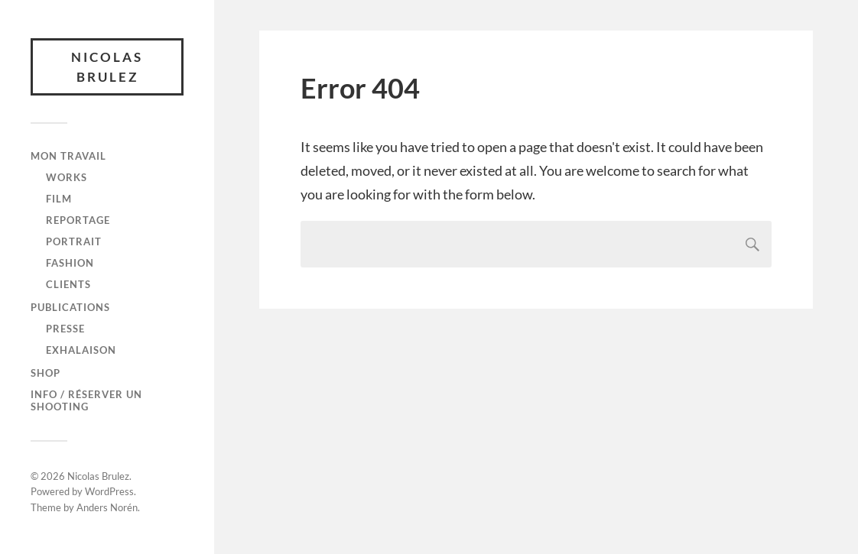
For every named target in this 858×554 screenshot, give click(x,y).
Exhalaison (81, 350)
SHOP (45, 373)
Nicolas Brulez (107, 67)
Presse (65, 328)
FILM (59, 199)
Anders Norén (107, 507)
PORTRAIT (74, 241)
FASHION (70, 263)
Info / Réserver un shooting (86, 400)
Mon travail (68, 156)
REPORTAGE (78, 220)
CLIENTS (68, 284)
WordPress (109, 491)
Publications (70, 307)
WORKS (66, 177)
